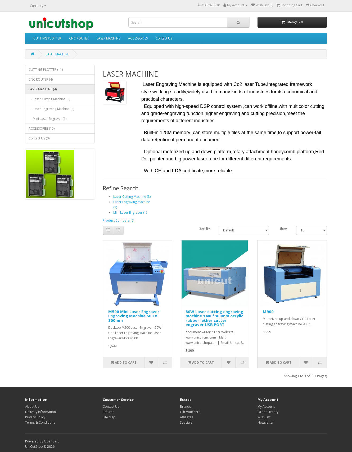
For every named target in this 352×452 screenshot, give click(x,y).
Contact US (164, 38)
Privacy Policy (35, 417)
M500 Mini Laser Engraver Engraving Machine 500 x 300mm (133, 316)
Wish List (264, 417)
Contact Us (111, 406)
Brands (185, 406)
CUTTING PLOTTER (47, 38)
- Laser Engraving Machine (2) (51, 109)
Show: (283, 228)
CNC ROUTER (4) (41, 79)
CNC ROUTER (79, 38)
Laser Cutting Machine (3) (132, 196)
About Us (32, 406)
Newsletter (266, 422)
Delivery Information (40, 412)
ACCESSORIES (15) (42, 128)
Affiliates (186, 417)
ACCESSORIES (138, 38)
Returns (108, 412)
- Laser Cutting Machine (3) (49, 99)
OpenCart (51, 441)
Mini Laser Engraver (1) (130, 212)
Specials (186, 422)
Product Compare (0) (118, 220)
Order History (268, 412)
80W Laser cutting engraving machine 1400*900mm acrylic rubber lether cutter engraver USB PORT (214, 318)
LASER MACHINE (108, 38)
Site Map (109, 417)
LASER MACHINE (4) (43, 89)
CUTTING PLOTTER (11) (46, 69)
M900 (268, 311)
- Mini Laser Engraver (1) (47, 118)
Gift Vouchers (190, 412)
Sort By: (205, 228)
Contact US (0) (39, 138)
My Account (266, 406)
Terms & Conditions (40, 422)
